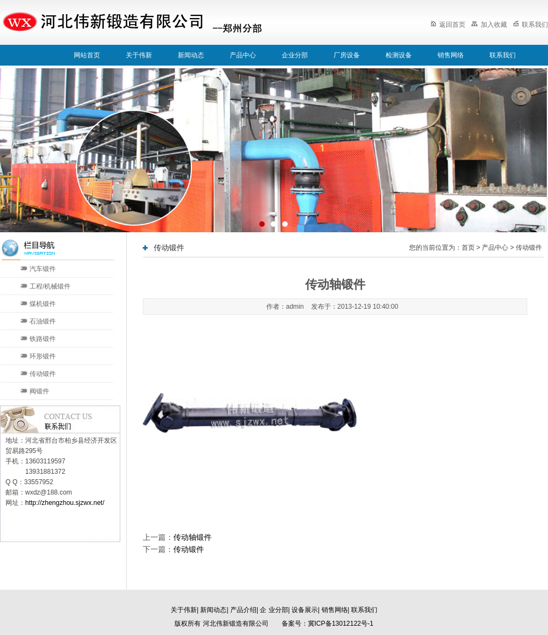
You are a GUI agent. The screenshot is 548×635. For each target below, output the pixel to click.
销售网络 (451, 55)
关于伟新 (139, 55)
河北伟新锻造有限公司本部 (72, 596)
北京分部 (138, 596)
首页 (468, 247)
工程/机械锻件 (50, 286)
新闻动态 (191, 55)
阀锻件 (39, 391)
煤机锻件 (43, 304)
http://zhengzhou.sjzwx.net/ (64, 503)
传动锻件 (43, 374)
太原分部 (256, 596)
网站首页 (87, 55)
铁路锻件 (43, 339)
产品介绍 (243, 610)
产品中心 (243, 55)
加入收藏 (489, 24)
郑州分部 (295, 596)
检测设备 (399, 55)
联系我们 (530, 24)
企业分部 (295, 55)
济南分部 (216, 596)
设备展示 (305, 610)
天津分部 (177, 596)
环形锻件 (43, 356)
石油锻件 (43, 321)
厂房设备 (347, 55)
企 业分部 (274, 610)
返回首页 (447, 24)
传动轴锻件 (192, 537)
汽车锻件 (43, 269)
